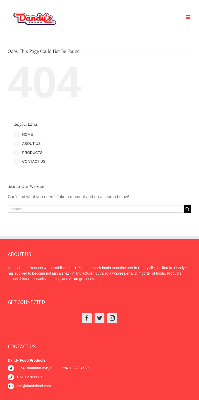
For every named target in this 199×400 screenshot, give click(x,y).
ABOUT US (31, 143)
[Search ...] (96, 209)
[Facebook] (87, 318)
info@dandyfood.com (34, 386)
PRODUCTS (32, 153)
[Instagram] (112, 318)
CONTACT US (33, 161)
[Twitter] (99, 318)
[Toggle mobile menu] (188, 17)
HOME (27, 134)
